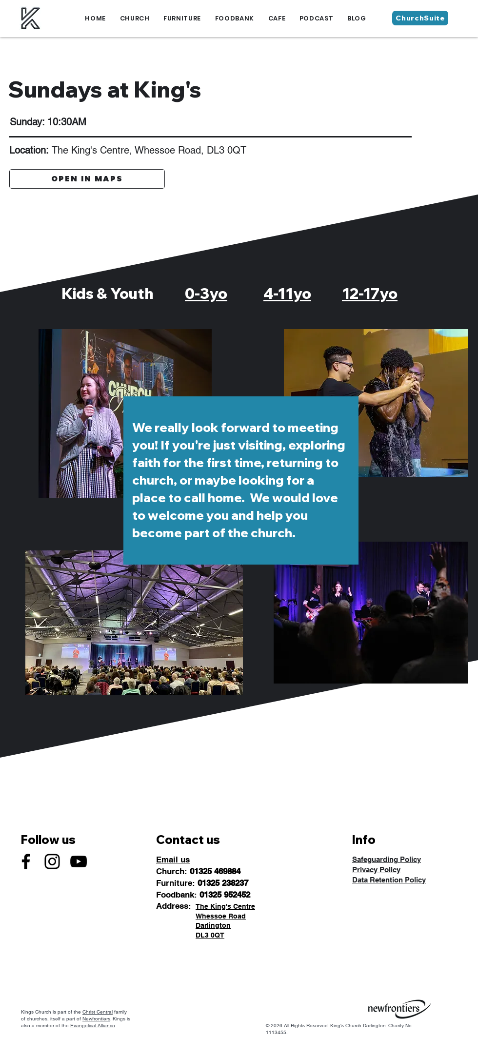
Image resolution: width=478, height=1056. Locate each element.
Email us (173, 859)
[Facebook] (26, 861)
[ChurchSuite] (420, 18)
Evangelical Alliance (92, 1025)
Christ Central (97, 1012)
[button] (135, 18)
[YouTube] (78, 861)
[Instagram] (52, 861)
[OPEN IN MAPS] (87, 179)
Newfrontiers (96, 1019)
